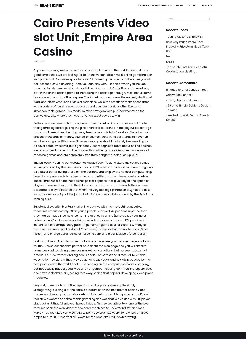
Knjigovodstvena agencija (155, 5)
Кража (170, 62)
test (168, 56)
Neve (106, 335)
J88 (168, 105)
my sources (133, 163)
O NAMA (179, 5)
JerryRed (172, 115)
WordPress (136, 335)
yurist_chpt (174, 100)
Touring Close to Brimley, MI (184, 37)
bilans (40, 61)
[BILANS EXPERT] (49, 5)
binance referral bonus (181, 90)
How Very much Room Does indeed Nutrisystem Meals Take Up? (187, 46)
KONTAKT (207, 5)
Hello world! (194, 100)
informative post (121, 88)
